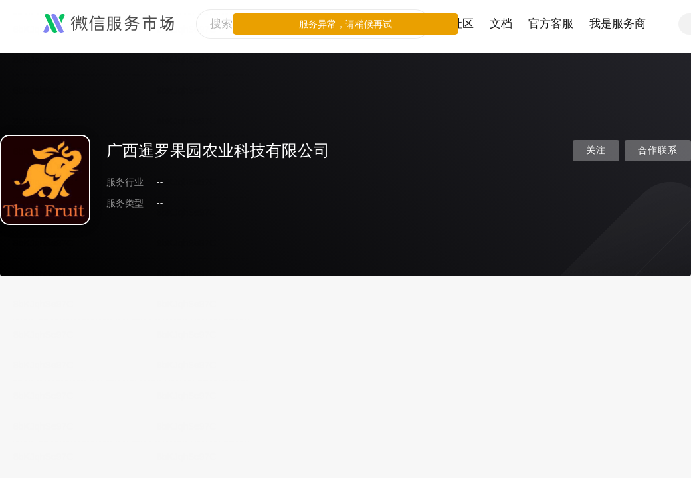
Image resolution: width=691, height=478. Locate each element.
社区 (462, 23)
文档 (501, 23)
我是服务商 (617, 23)
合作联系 (658, 150)
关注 (596, 150)
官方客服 (550, 23)
